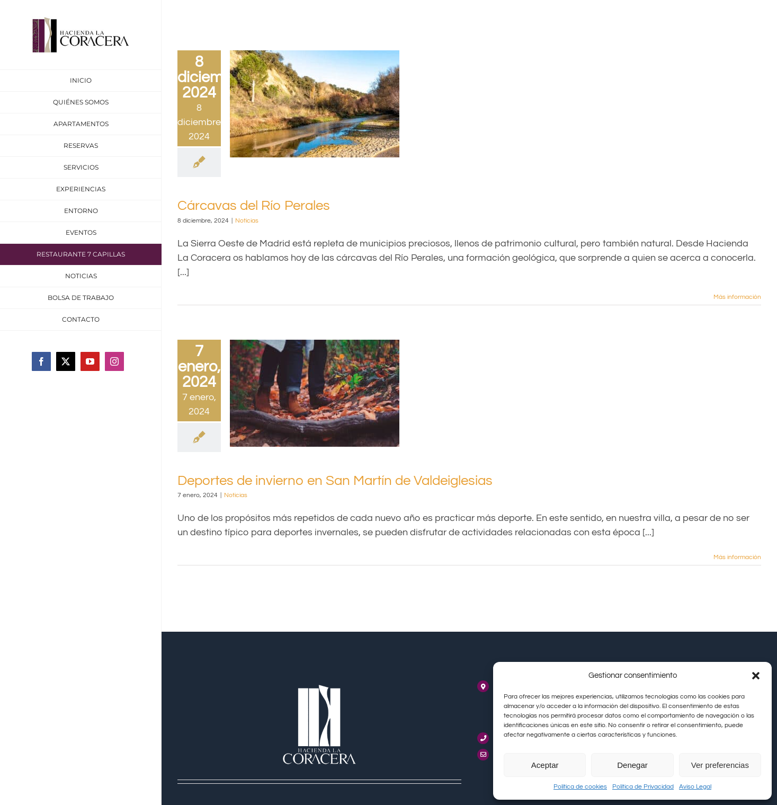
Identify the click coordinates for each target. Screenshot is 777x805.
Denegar (632, 764)
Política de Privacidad (643, 786)
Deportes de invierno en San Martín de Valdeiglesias (335, 481)
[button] (756, 675)
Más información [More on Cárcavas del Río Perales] (737, 297)
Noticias (246, 220)
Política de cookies (580, 786)
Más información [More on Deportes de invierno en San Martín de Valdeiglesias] (737, 557)
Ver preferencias (720, 764)
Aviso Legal (695, 786)
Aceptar (545, 764)
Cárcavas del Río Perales (253, 206)
